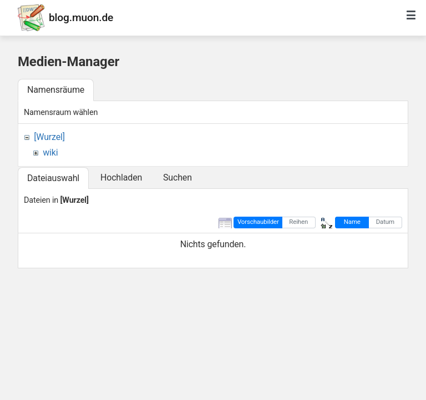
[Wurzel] (49, 137)
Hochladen (121, 177)
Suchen (177, 177)
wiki (50, 152)
